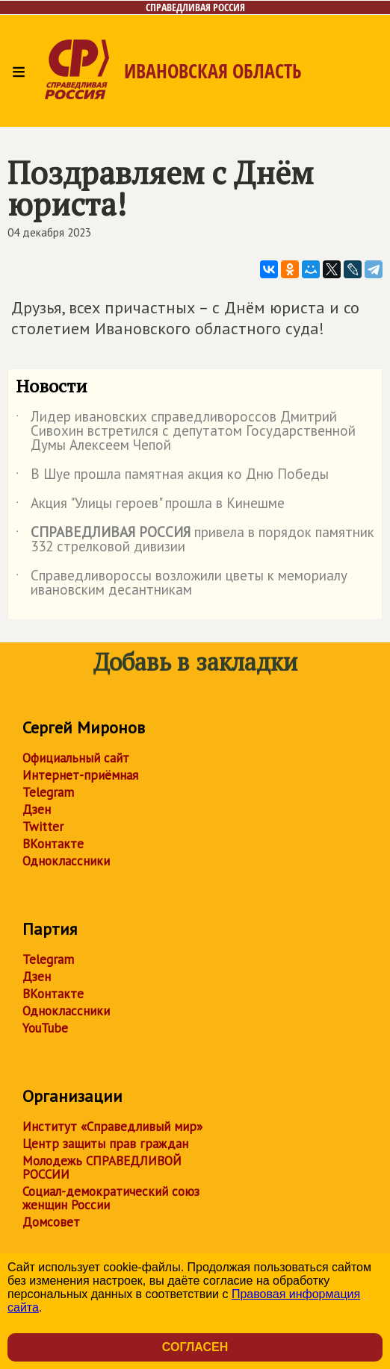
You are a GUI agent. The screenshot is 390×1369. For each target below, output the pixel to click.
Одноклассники (66, 861)
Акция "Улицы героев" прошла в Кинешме (150, 506)
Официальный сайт (75, 758)
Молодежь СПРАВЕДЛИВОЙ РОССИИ (102, 1167)
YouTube (45, 1028)
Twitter (43, 826)
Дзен (36, 809)
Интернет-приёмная (80, 775)
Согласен (195, 1347)
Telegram (48, 792)
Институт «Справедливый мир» (112, 1126)
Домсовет (51, 1222)
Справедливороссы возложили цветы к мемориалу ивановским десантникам (181, 583)
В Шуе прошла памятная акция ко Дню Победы (172, 476)
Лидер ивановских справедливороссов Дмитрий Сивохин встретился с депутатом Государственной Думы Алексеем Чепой (186, 432)
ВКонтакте (53, 843)
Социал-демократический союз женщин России (110, 1198)
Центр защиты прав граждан (105, 1143)
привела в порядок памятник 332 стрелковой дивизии (195, 540)
